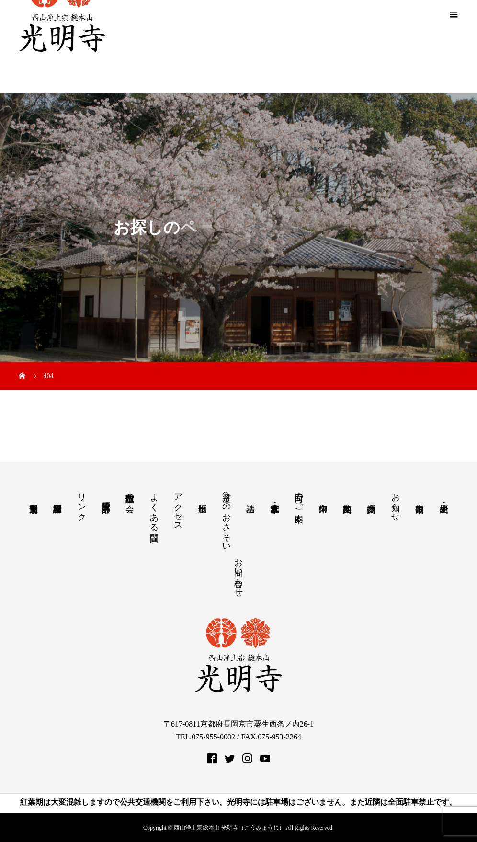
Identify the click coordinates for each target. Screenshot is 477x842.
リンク (82, 502)
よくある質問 (154, 507)
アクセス (178, 507)
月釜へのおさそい (226, 517)
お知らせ (395, 502)
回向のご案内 (299, 497)
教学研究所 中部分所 (106, 497)
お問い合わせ (238, 573)
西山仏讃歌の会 (130, 493)
